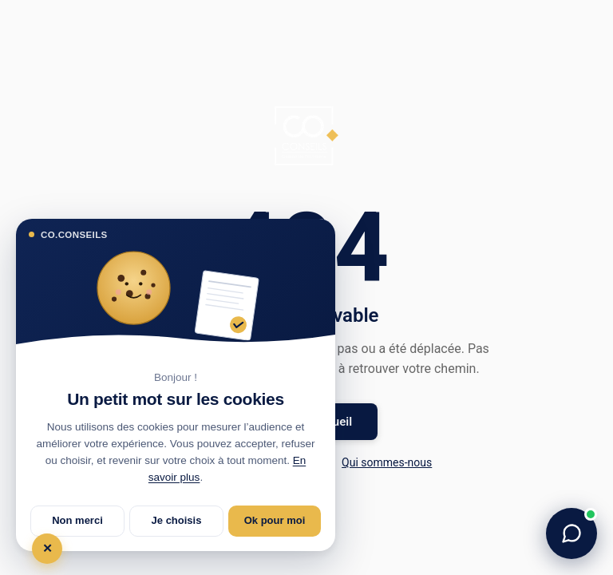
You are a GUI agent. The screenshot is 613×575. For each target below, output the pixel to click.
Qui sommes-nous (387, 462)
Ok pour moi (275, 520)
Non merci (77, 520)
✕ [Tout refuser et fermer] (47, 548)
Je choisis (177, 520)
